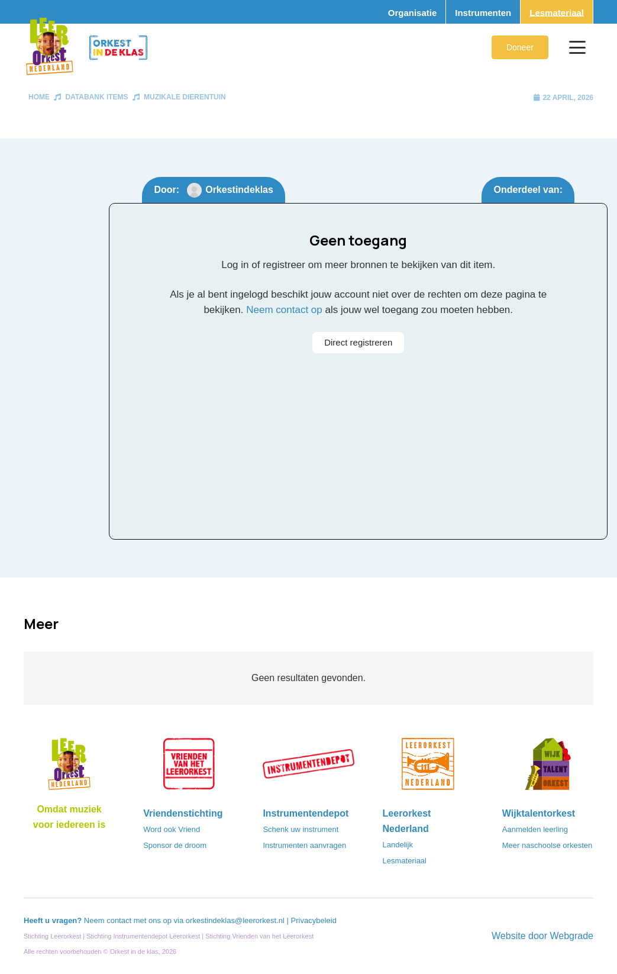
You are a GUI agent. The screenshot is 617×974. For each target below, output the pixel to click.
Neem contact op (284, 309)
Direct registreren (358, 342)
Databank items (96, 97)
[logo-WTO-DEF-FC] (547, 767)
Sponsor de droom (174, 845)
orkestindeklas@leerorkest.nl (235, 920)
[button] (577, 47)
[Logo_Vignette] (49, 47)
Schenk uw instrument (300, 829)
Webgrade (571, 936)
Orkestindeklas (239, 190)
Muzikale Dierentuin (185, 97)
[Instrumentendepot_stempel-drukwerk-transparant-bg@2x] (308, 767)
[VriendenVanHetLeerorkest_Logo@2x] (188, 767)
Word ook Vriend (171, 829)
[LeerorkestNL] (428, 767)
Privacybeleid (314, 920)
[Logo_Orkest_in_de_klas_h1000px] (118, 47)
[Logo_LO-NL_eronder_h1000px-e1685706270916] (69, 767)
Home (39, 97)
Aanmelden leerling (535, 829)
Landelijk (398, 844)
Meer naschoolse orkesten (547, 845)
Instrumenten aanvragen (304, 845)
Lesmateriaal (405, 860)
